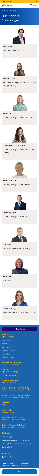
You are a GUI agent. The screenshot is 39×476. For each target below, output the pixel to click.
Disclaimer (25, 464)
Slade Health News (9, 375)
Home (4, 11)
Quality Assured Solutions (14, 426)
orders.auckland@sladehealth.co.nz (15, 440)
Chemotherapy (19, 342)
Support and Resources (12, 363)
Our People (8, 411)
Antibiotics (19, 356)
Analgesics (19, 349)
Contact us (7, 433)
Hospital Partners (10, 381)
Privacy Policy (10, 464)
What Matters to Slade (13, 418)
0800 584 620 (7, 437)
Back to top (14, 329)
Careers (5, 404)
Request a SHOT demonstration (16, 396)
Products (8, 335)
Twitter (6, 453)
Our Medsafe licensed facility (16, 389)
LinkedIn (6, 457)
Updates (10, 370)
